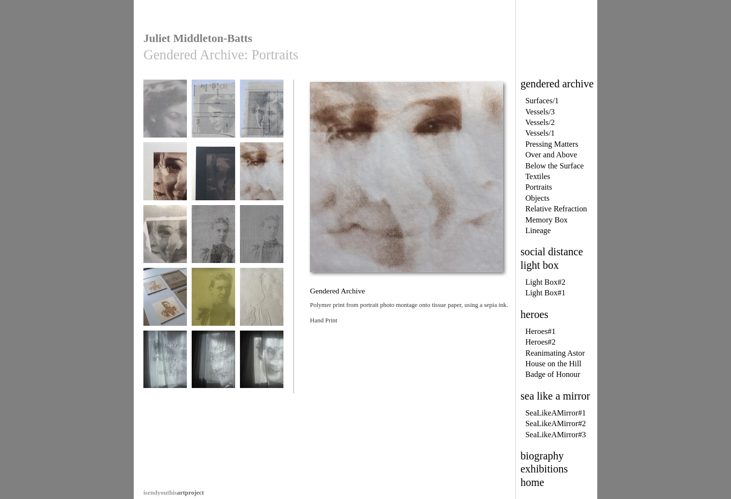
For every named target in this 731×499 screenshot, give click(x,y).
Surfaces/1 (542, 100)
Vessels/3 (540, 111)
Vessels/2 (540, 122)
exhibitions (544, 469)
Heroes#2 (540, 342)
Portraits (538, 187)
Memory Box (546, 219)
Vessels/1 (540, 133)
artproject (173, 492)
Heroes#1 (540, 331)
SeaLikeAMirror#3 (555, 434)
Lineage (538, 230)
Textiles (537, 176)
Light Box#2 (545, 282)
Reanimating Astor (555, 353)
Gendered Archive (165, 113)
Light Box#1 (545, 292)
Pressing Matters (551, 144)
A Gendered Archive (165, 367)
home (532, 482)
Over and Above (551, 154)
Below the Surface (554, 165)
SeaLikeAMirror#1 (555, 412)
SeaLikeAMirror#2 (555, 423)
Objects (537, 198)
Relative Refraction (556, 208)
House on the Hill (553, 363)
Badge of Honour (552, 374)
